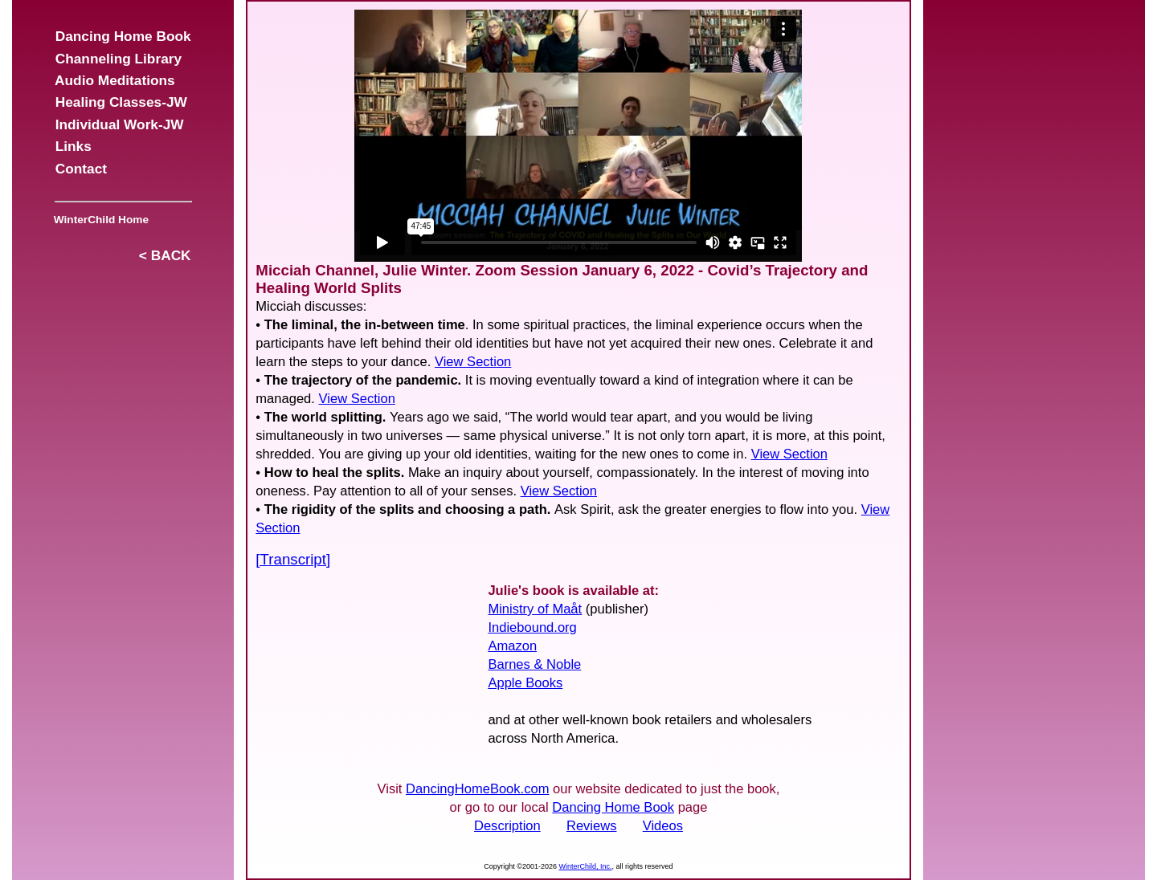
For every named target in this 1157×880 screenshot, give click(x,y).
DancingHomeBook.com (477, 788)
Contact (80, 169)
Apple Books (525, 683)
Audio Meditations (114, 80)
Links (73, 146)
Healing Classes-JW (120, 102)
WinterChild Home (98, 220)
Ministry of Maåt (535, 609)
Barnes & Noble (534, 664)
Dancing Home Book (122, 36)
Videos (663, 825)
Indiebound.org (532, 627)
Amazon (512, 646)
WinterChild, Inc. (585, 866)
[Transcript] (293, 559)
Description (507, 825)
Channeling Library (118, 59)
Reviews (591, 825)
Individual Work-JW (119, 124)
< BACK (164, 255)
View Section (473, 361)
